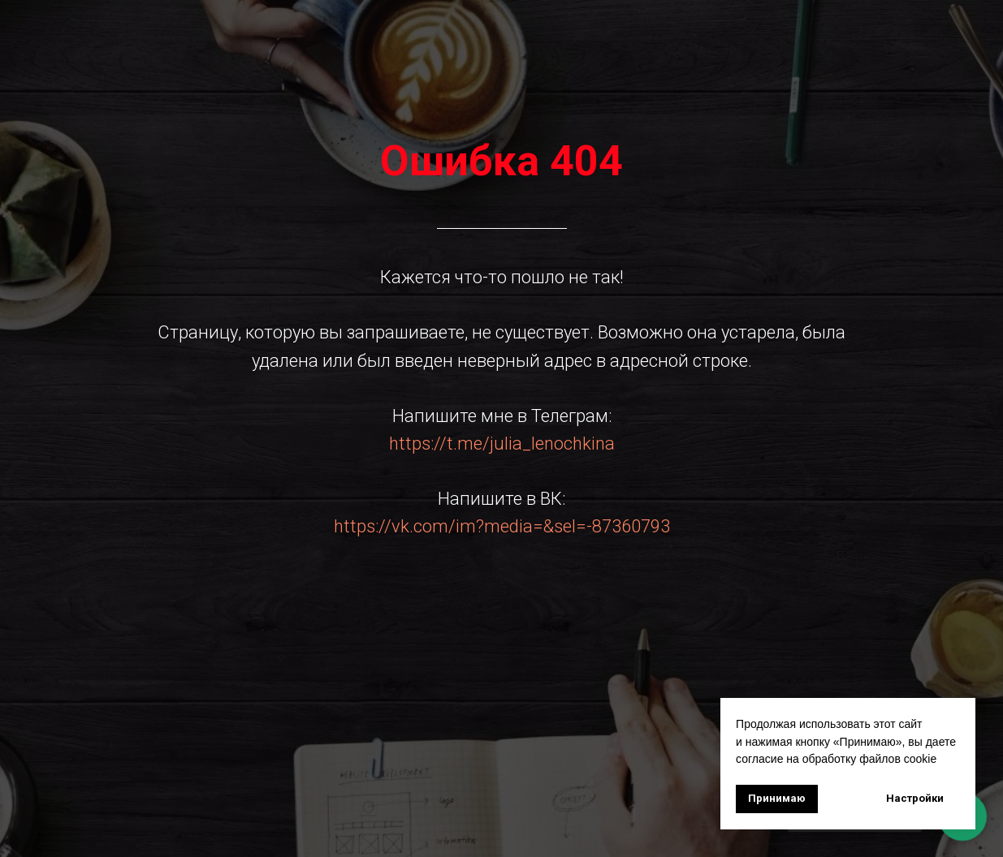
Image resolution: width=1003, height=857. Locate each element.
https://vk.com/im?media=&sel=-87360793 (502, 526)
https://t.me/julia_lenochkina (502, 443)
